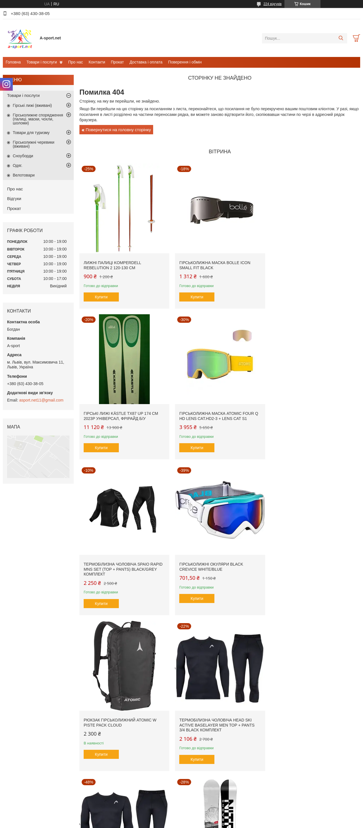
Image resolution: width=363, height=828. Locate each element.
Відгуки (14, 198)
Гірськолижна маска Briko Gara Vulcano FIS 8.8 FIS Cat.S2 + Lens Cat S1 (217, 725)
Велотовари (24, 175)
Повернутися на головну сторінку (118, 129)
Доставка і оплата (146, 62)
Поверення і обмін (185, 62)
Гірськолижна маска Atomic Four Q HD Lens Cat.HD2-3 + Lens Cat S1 (123, 414)
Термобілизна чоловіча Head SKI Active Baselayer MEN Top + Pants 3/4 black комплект (215, 570)
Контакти (97, 62)
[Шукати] (340, 38)
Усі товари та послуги (218, 787)
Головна (13, 62)
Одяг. (17, 165)
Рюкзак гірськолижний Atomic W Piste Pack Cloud (120, 568)
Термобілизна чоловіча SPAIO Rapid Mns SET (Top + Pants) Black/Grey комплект (217, 416)
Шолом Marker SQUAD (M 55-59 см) (310, 720)
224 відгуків (272, 4)
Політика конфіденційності (210, 823)
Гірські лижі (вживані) (32, 105)
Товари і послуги (41, 62)
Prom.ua (208, 812)
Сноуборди (23, 156)
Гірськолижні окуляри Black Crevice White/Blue (304, 414)
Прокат (117, 62)
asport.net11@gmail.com (41, 400)
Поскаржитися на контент (166, 823)
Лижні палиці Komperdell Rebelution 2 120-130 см (112, 264)
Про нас (75, 62)
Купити (101, 296)
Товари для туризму (31, 132)
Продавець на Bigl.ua (181, 817)
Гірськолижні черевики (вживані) (33, 144)
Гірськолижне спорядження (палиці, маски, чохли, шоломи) (38, 119)
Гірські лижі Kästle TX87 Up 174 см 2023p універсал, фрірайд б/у (310, 264)
